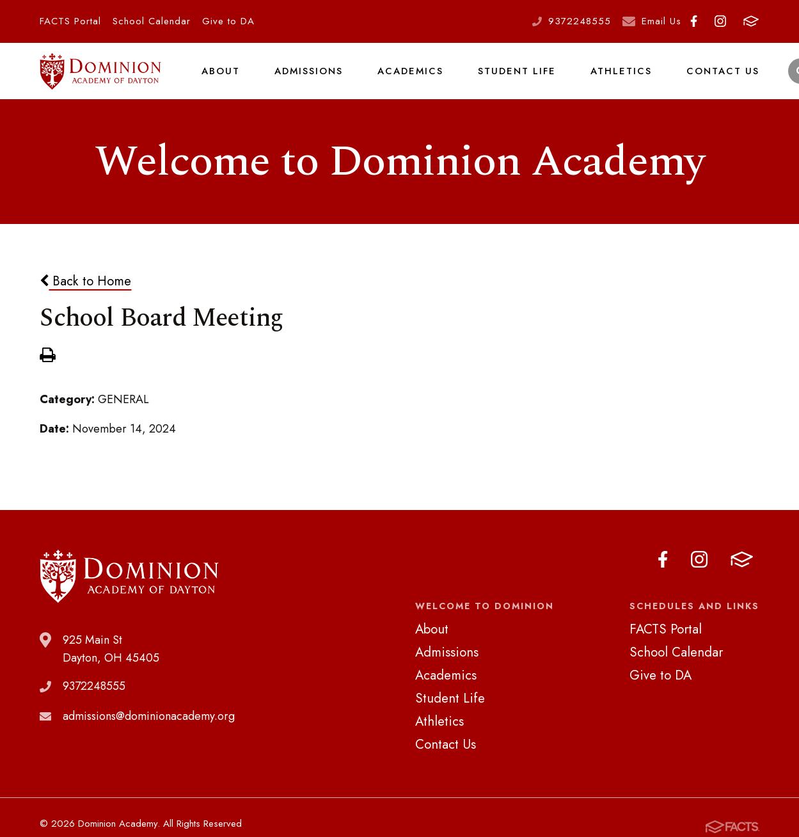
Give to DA (228, 21)
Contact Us (713, 79)
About (220, 79)
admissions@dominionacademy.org (149, 733)
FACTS (751, 21)
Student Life (512, 79)
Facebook (693, 21)
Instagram (720, 21)
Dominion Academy (100, 80)
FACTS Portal (70, 21)
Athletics (614, 79)
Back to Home (85, 298)
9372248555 (579, 21)
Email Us (661, 21)
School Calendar (152, 21)
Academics (408, 79)
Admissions (307, 79)
